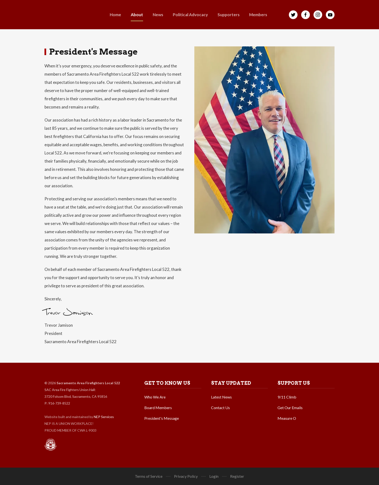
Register (237, 476)
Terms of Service (148, 476)
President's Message (161, 418)
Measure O (286, 418)
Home (115, 14)
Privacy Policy (186, 476)
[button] (137, 14)
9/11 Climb (286, 397)
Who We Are (155, 397)
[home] (57, 14)
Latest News (221, 397)
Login (214, 476)
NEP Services (104, 417)
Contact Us (220, 407)
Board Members (158, 407)
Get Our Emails (290, 407)
